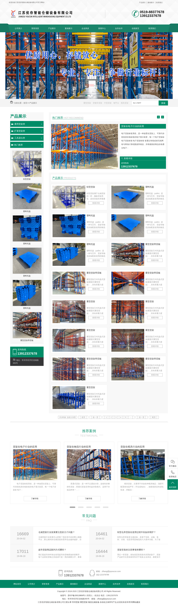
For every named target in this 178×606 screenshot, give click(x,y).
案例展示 (151, 2)
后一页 (141, 417)
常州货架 (76, 602)
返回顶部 (172, 484)
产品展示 (142, 2)
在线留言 (135, 28)
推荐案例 (89, 431)
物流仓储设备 (93, 602)
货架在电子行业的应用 (132, 126)
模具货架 (124, 103)
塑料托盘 (27, 211)
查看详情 (128, 158)
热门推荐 (18, 145)
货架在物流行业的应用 (79, 446)
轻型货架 (27, 179)
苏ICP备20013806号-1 (77, 595)
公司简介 (18, 28)
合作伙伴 (119, 28)
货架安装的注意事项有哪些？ (131, 550)
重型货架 (87, 103)
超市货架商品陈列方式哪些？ (52, 550)
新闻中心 (102, 28)
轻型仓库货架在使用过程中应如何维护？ (136, 532)
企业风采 (85, 28)
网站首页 (17, 584)
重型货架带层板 (26, 340)
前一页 (95, 417)
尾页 (154, 417)
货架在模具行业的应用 (132, 446)
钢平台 (116, 103)
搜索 (163, 103)
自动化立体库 (105, 602)
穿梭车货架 (97, 103)
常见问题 (89, 516)
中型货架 (108, 103)
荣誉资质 (35, 28)
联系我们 (159, 2)
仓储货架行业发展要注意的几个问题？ (56, 532)
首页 (25, 103)
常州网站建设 (134, 602)
